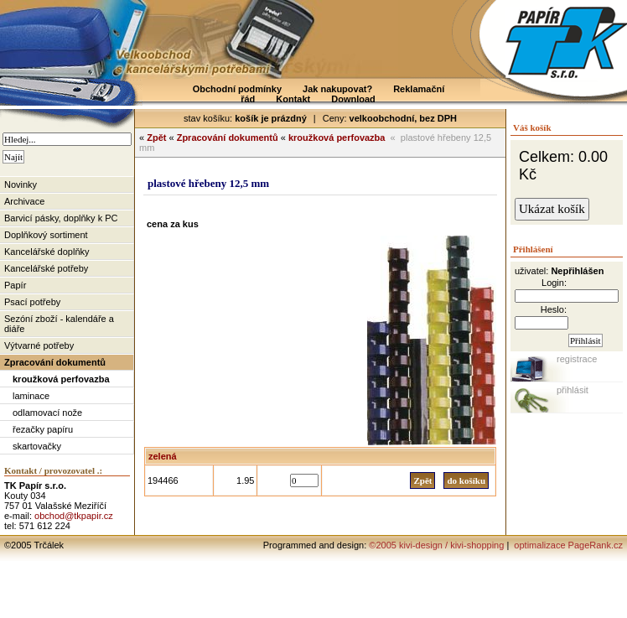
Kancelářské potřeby (46, 268)
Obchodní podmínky (237, 89)
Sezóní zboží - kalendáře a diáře (59, 324)
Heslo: (554, 309)
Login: (554, 283)
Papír (15, 285)
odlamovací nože (47, 413)
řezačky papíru (43, 429)
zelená (162, 456)
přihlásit (572, 390)
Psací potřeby (32, 302)
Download (353, 99)
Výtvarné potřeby (39, 345)
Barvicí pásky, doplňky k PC (61, 218)
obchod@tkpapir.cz (73, 516)
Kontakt (293, 99)
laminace (31, 396)
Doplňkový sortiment (46, 235)
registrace (577, 359)
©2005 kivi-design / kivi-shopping (436, 545)
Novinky (20, 184)
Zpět (156, 137)
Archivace (24, 201)
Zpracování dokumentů (55, 362)
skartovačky (37, 446)
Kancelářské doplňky (47, 252)
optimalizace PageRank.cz (567, 545)
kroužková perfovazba (61, 379)
